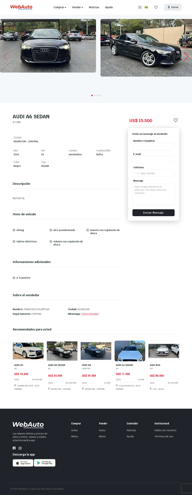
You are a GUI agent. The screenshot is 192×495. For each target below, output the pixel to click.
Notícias (94, 7)
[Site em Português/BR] (146, 7)
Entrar (173, 7)
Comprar (60, 7)
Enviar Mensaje (153, 212)
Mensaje (138, 180)
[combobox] (136, 173)
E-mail (137, 154)
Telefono (138, 167)
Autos (74, 430)
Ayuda (109, 7)
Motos (74, 436)
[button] (92, 95)
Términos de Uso (163, 436)
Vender (77, 7)
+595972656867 (90, 313)
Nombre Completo (144, 140)
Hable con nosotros (165, 430)
